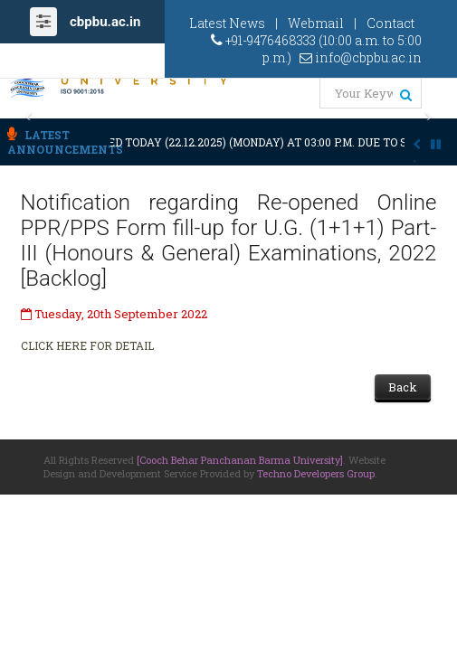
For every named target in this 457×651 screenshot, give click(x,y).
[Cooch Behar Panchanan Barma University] (240, 460)
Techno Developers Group (316, 473)
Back (402, 387)
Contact (390, 23)
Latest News (227, 23)
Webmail (316, 23)
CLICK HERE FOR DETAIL (87, 345)
